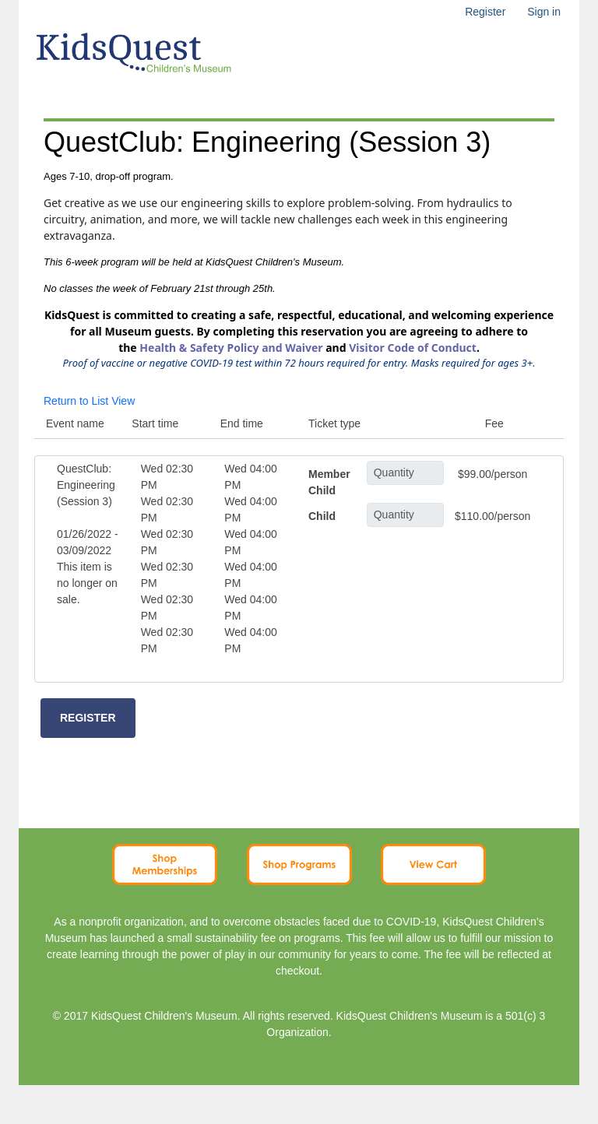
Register (485, 11)
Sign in (544, 11)
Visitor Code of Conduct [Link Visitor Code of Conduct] (413, 347)
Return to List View (89, 401)
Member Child (329, 482)
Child (322, 516)
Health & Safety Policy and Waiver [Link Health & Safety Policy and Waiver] (230, 347)
